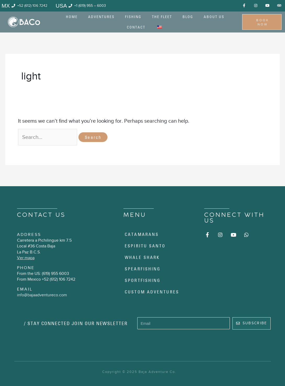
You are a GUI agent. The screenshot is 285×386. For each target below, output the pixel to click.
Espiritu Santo (145, 245)
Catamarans (142, 234)
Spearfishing (143, 268)
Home (72, 16)
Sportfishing (143, 280)
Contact (136, 27)
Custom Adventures (152, 291)
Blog (188, 16)
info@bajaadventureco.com (42, 295)
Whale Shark (142, 257)
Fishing (133, 16)
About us (214, 16)
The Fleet (162, 16)
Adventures (101, 16)
